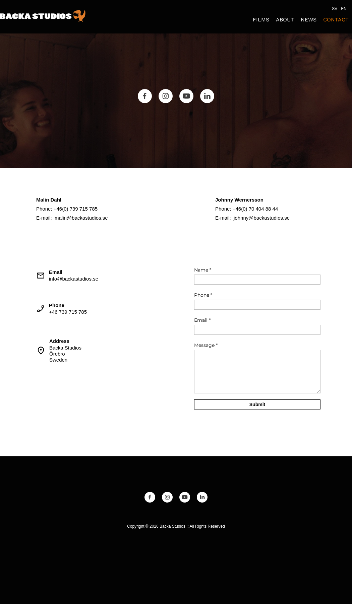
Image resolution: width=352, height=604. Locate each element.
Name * (202, 270)
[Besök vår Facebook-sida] (145, 96)
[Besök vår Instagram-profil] (166, 96)
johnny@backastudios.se (262, 218)
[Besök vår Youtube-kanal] (186, 96)
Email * (202, 320)
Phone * (203, 295)
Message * (206, 345)
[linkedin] (207, 96)
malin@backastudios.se (81, 218)
